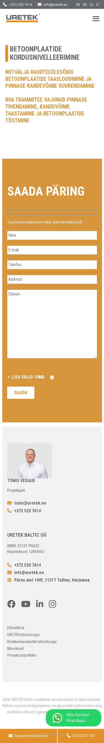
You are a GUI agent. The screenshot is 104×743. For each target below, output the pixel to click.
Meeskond (15, 648)
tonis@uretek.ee (26, 503)
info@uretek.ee (52, 4)
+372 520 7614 (17, 4)
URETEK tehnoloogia (23, 635)
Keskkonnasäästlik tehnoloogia (32, 641)
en (78, 4)
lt (97, 4)
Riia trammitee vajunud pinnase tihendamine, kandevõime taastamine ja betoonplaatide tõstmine (46, 110)
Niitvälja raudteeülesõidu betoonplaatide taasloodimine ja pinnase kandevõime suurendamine (50, 79)
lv (91, 4)
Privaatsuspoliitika (21, 655)
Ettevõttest (15, 628)
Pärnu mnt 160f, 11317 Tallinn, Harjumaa (48, 580)
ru (85, 4)
